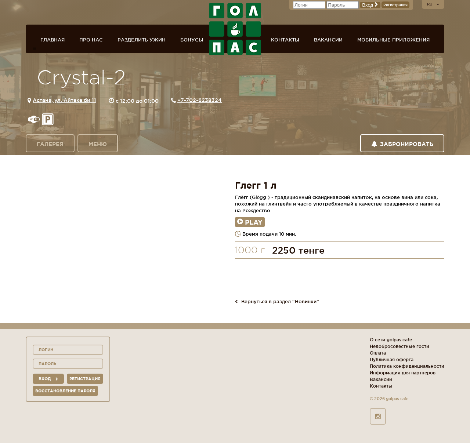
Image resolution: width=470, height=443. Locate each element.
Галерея (50, 144)
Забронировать (402, 144)
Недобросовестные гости (399, 346)
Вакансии (328, 39)
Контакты (285, 39)
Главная (52, 39)
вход (48, 379)
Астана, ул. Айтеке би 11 (64, 100)
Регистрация (395, 5)
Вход (370, 5)
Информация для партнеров (402, 372)
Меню (97, 144)
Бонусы (191, 39)
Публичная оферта (391, 359)
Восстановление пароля (65, 391)
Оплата (378, 353)
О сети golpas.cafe (391, 339)
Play (250, 222)
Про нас (91, 39)
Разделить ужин (142, 39)
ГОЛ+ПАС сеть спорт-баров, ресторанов (235, 29)
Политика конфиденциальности (407, 366)
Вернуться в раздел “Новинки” (277, 301)
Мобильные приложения (393, 39)
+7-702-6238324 (199, 100)
